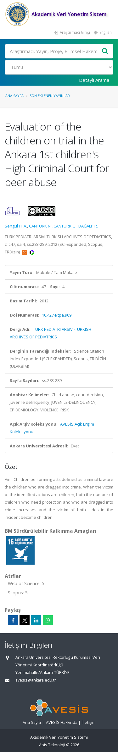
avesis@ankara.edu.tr (35, 680)
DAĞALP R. (88, 226)
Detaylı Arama (94, 80)
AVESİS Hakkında (61, 722)
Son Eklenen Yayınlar (50, 95)
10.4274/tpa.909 (56, 315)
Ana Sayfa (14, 95)
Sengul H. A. (16, 226)
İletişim (89, 722)
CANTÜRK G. (64, 226)
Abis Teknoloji (52, 745)
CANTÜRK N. (40, 226)
